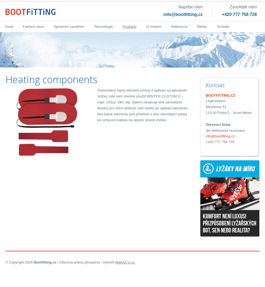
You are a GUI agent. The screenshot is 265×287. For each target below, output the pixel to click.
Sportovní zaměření (69, 27)
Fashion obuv (33, 27)
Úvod (9, 27)
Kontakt (223, 27)
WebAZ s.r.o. (125, 262)
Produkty (129, 27)
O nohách (153, 27)
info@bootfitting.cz (183, 14)
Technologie (103, 27)
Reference (179, 27)
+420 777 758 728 (239, 14)
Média (202, 27)
